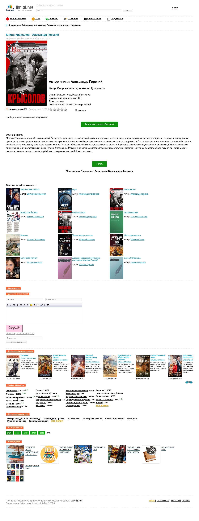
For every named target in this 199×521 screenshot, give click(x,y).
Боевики (10, 404)
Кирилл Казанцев (87, 239)
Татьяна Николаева (36, 239)
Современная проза (106, 393)
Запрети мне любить (30, 189)
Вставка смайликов (31, 305)
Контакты (175, 501)
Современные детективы (73, 88)
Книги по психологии (76, 391)
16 (79, 98)
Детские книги (43, 393)
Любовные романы (15, 397)
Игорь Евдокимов (124, 362)
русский (60, 101)
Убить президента (132, 235)
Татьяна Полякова (157, 360)
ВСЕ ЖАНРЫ (102, 405)
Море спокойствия (28, 212)
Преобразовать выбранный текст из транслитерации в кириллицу (44, 305)
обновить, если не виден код (20, 333)
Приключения (13, 407)
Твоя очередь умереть (82, 235)
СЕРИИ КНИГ (94, 18)
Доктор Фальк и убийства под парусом (124, 357)
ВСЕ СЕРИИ (57, 421)
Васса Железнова (132, 258)
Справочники (102, 396)
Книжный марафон (114, 419)
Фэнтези (10, 394)
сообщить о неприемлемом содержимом (26, 117)
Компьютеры (72, 393)
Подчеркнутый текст (14, 305)
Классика (40, 405)
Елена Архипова (189, 360)
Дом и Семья (42, 396)
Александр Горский (86, 81)
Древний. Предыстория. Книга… (91, 357)
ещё (48, 432)
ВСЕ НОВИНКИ (18, 18)
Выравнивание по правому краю (27, 305)
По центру (24, 305)
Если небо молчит (28, 258)
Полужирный (7, 305)
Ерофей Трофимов (60, 360)
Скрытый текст (38, 305)
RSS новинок (163, 501)
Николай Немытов (139, 217)
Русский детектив (81, 95)
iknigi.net (77, 501)
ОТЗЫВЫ (73, 18)
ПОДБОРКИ (117, 18)
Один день (132, 419)
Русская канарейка (16, 421)
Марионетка (129, 189)
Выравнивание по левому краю (21, 305)
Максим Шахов (137, 239)
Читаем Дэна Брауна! (54, 419)
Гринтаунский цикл (38, 421)
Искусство (41, 402)
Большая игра (64, 95)
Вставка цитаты (41, 305)
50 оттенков (74, 419)
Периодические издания (78, 400)
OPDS (152, 501)
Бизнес (39, 390)
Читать (99, 164)
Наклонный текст (10, 305)
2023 (34, 433)
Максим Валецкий (35, 217)
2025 (17, 433)
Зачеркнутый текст (17, 305)
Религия (100, 390)
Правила (186, 501)
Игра (74, 189)
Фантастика (11, 391)
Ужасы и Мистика (104, 400)
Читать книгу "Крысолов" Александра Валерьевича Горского (99, 171)
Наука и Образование (76, 396)
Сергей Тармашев (92, 362)
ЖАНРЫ (53, 18)
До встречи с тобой (92, 419)
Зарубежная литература (48, 400)
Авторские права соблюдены (99, 124)
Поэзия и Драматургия (77, 402)
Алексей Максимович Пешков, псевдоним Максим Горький (86, 259)
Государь (24, 355)
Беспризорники (131, 212)
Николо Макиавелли (28, 358)
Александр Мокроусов (89, 194)
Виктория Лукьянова (36, 194)
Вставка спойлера (47, 305)
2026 (9, 433)
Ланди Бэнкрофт (34, 262)
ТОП (37, 18)
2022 (42, 433)
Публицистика (73, 405)
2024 (26, 433)
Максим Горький (86, 264)
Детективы (98, 88)
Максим (24, 235)
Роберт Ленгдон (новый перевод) (23, 419)
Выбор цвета (34, 305)
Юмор (99, 402)
